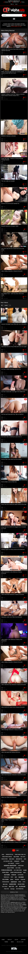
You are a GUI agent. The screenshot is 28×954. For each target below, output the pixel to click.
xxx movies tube (7, 861)
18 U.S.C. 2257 (20, 941)
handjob (23, 879)
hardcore (12, 884)
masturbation (19, 888)
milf (24, 872)
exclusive (4, 886)
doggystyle (9, 854)
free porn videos (7, 856)
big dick (11, 859)
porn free (21, 865)
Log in (16, 4)
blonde (21, 877)
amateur (14, 882)
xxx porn (5, 879)
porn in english (6, 870)
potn (24, 881)
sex (16, 877)
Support (23, 939)
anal (11, 879)
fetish (12, 889)
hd (16, 886)
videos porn (4, 859)
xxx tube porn (18, 870)
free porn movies (16, 872)
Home (3, 939)
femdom (13, 874)
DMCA (12, 941)
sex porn (16, 856)
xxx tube (18, 867)
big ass (5, 884)
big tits (11, 886)
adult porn (10, 867)
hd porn (7, 874)
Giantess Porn (16, 2)
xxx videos (11, 863)
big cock (23, 856)
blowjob (22, 886)
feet (12, 877)
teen (22, 861)
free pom (6, 888)
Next (17, 850)
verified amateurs (10, 865)
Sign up (12, 4)
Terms (6, 941)
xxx (25, 859)
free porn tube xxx (20, 854)
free (19, 881)
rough (17, 879)
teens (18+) (6, 877)
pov (3, 854)
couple (17, 863)
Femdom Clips (8, 2)
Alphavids (12, 951)
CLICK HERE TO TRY (16, 26)
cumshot (16, 861)
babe (25, 870)
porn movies (5, 881)
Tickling (22, 2)
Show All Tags (14, 892)
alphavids (20, 874)
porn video (5, 872)
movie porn (21, 884)
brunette (19, 859)
